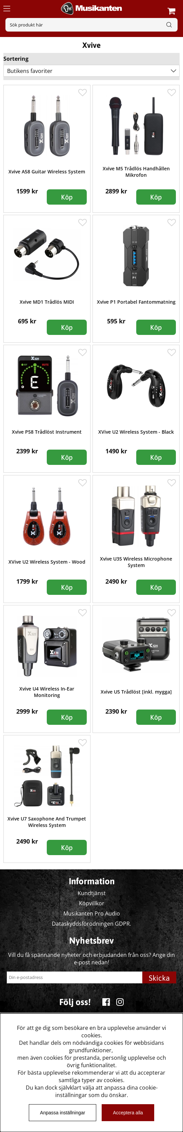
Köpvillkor (91, 903)
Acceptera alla (128, 1112)
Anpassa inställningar (62, 1112)
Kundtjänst (92, 893)
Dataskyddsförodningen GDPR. (91, 923)
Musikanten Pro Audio (91, 913)
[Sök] (91, 25)
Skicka (159, 978)
